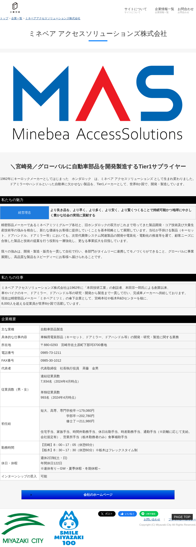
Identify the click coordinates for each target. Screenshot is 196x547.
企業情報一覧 (164, 9)
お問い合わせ (152, 519)
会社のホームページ (98, 494)
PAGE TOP (182, 517)
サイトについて (135, 9)
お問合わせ (186, 9)
